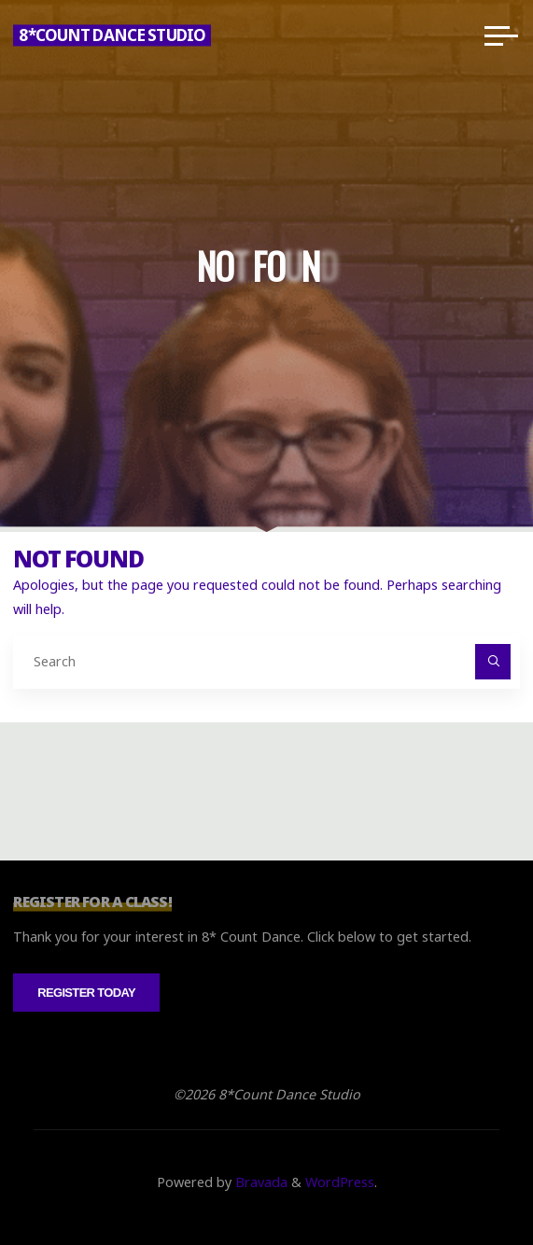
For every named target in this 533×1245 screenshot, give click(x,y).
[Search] (492, 661)
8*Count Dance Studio (112, 35)
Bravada (259, 1182)
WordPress (339, 1182)
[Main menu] (501, 35)
